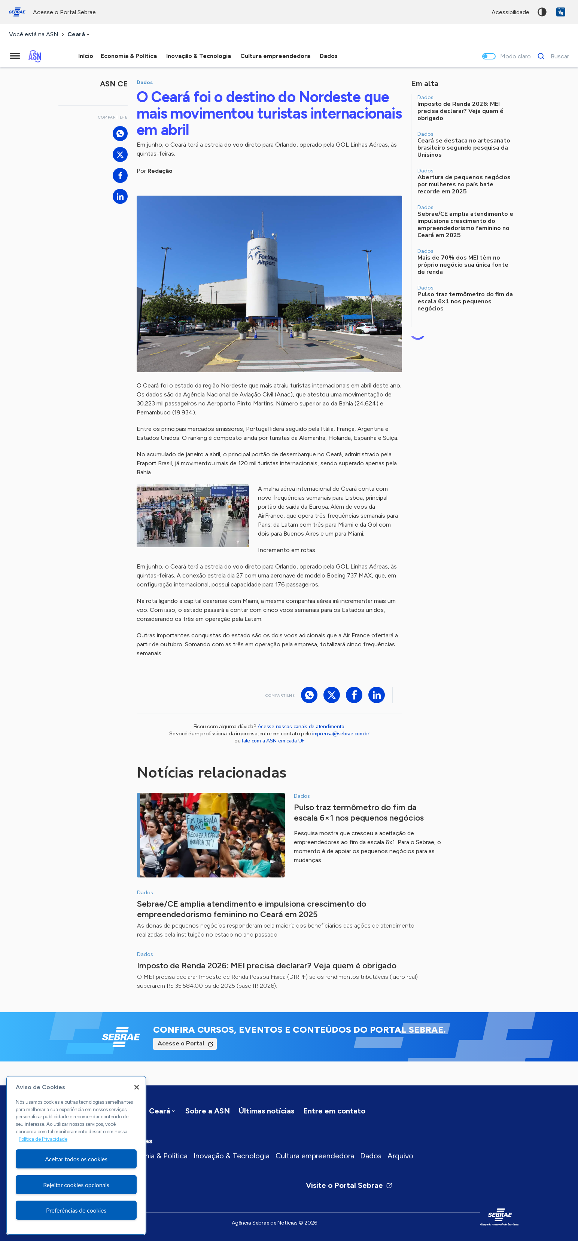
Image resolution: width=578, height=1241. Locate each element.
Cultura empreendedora (315, 1155)
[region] (76, 1155)
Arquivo (400, 1155)
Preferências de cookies (76, 1210)
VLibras (561, 12)
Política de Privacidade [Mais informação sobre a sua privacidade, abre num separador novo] (43, 1139)
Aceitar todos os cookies (76, 1158)
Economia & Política (154, 1155)
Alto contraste (542, 12)
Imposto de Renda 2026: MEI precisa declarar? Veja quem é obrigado (266, 965)
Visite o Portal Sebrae (349, 1185)
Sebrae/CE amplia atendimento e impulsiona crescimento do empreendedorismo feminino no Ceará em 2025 (251, 909)
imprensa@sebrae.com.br (340, 733)
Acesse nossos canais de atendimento (301, 726)
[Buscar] (551, 56)
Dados (370, 1155)
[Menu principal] (15, 56)
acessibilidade (510, 12)
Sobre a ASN (207, 1110)
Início (85, 55)
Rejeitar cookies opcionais (76, 1184)
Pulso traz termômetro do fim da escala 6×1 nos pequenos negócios (359, 812)
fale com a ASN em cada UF (272, 740)
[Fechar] (136, 1087)
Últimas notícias (266, 1110)
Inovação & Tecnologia (232, 1155)
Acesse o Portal (181, 1043)
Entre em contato (334, 1110)
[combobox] (79, 34)
